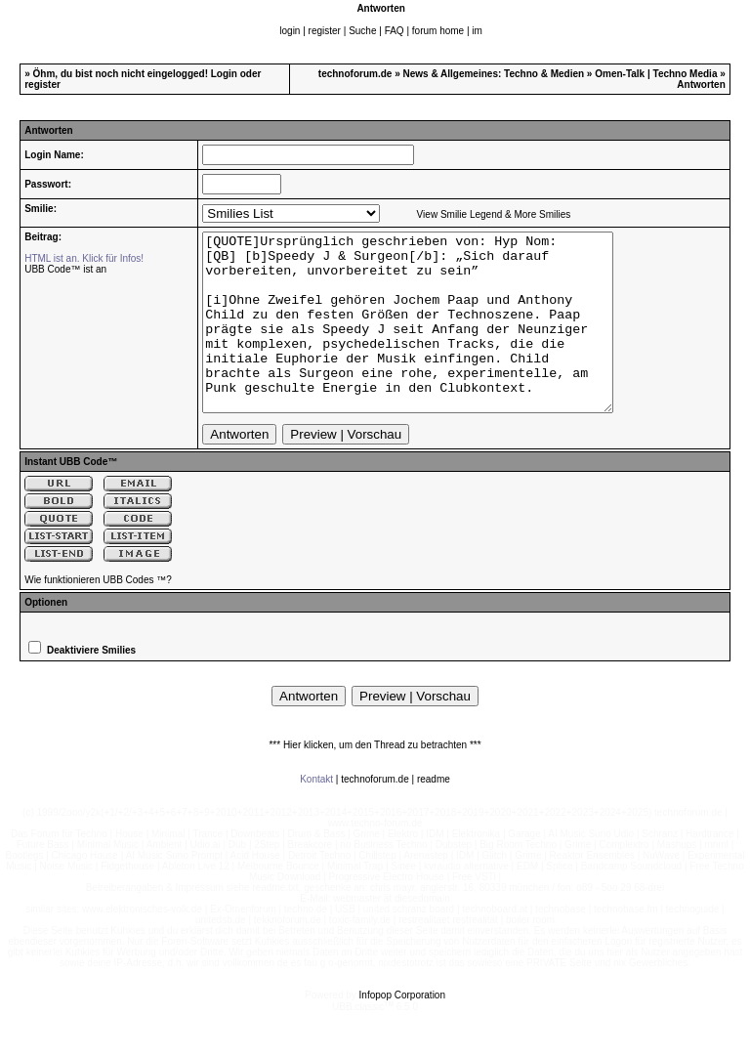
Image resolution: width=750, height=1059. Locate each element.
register (325, 30)
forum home (438, 30)
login (289, 30)
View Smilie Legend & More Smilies (494, 214)
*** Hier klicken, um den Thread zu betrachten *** (374, 780)
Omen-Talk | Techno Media (656, 73)
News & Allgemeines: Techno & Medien (494, 73)
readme (433, 814)
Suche (362, 30)
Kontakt (316, 814)
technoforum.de (355, 73)
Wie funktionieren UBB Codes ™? (98, 615)
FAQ (394, 30)
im (477, 30)
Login (224, 73)
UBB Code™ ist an (65, 269)
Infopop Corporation (402, 1030)
